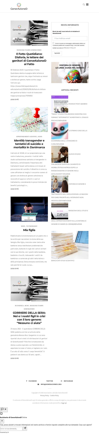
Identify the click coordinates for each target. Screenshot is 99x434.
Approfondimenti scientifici (26, 136)
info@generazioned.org (50, 384)
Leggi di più (15, 99)
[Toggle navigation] (87, 5)
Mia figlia (29, 230)
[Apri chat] (4, 409)
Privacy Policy (70, 48)
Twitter (49, 381)
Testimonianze (31, 226)
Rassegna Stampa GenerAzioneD (29, 50)
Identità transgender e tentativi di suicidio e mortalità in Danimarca (29, 144)
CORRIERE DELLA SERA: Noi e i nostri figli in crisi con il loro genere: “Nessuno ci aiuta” (29, 318)
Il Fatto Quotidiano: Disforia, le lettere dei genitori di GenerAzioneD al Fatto (29, 59)
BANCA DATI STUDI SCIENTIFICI (62, 260)
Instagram (67, 381)
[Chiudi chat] (2, 421)
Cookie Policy (54, 395)
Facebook (31, 381)
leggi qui (64, 403)
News (40, 136)
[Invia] (25, 429)
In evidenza (19, 306)
